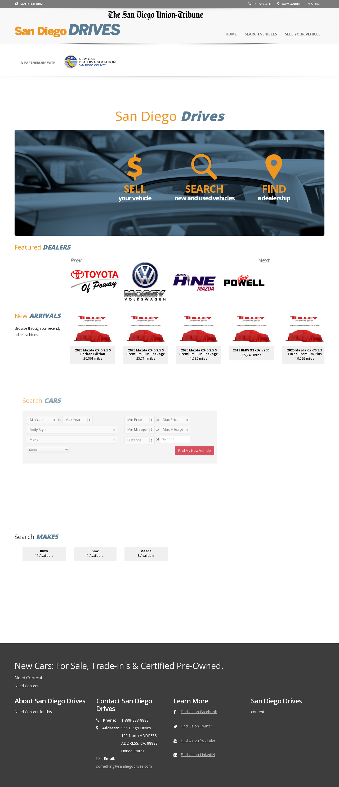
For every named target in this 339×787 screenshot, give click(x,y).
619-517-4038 (260, 4)
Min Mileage (137, 478)
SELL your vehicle (302, 34)
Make (34, 488)
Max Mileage (173, 478)
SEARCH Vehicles (261, 34)
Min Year (37, 468)
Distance (134, 489)
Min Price (134, 468)
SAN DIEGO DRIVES (30, 4)
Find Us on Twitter (196, 726)
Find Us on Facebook (199, 711)
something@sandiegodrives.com (124, 766)
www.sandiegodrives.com (299, 4)
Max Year (73, 468)
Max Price (171, 468)
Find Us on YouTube (198, 740)
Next (262, 260)
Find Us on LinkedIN (198, 754)
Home (231, 34)
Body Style (38, 478)
